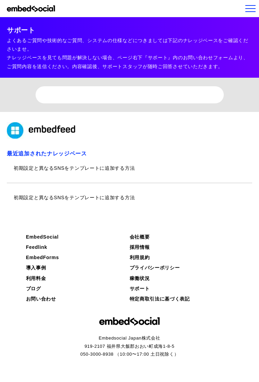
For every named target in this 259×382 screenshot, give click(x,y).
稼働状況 (140, 278)
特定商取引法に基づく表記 (160, 299)
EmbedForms (42, 257)
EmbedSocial (42, 237)
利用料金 (36, 278)
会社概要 (140, 237)
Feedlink (36, 247)
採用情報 (140, 247)
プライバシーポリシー (155, 267)
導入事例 (36, 267)
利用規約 (140, 257)
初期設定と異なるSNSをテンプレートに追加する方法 (74, 168)
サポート (140, 288)
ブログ (33, 288)
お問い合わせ (41, 299)
